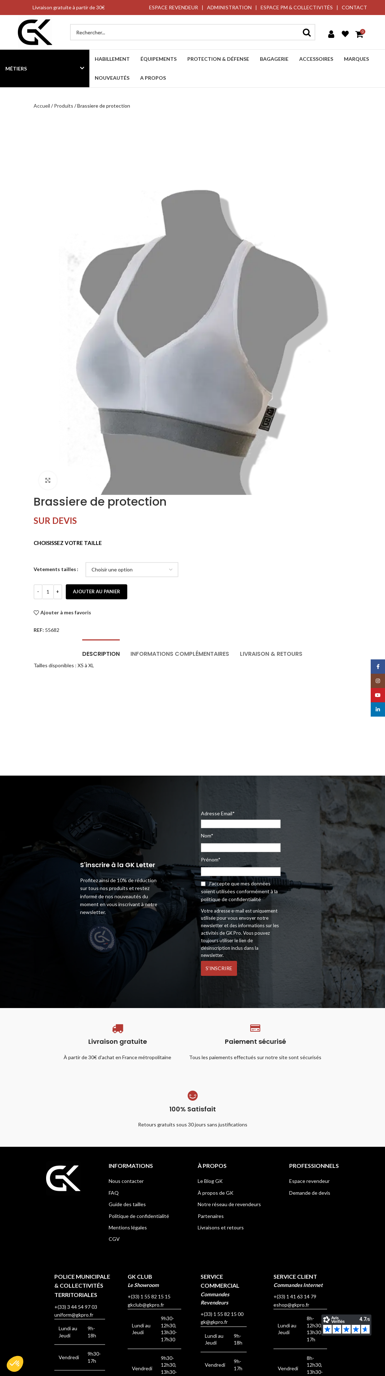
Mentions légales (128, 1227)
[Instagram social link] (378, 681)
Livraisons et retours (221, 1227)
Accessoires (316, 59)
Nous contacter (126, 1181)
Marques (356, 59)
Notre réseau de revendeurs (229, 1204)
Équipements (158, 59)
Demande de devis (309, 1193)
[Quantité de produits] (48, 591)
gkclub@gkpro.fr (146, 1305)
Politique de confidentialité (139, 1216)
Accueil (42, 106)
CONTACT (354, 7)
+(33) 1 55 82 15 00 (222, 1314)
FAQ (114, 1193)
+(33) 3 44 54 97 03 (75, 1307)
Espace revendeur (309, 1181)
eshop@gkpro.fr (291, 1305)
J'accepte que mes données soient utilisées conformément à (239, 891)
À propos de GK (215, 1193)
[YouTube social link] (378, 695)
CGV (114, 1239)
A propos (153, 78)
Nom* (207, 835)
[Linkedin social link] (378, 709)
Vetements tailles (55, 569)
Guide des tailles (127, 1204)
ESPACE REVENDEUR (173, 7)
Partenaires (211, 1216)
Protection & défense (218, 59)
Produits (63, 106)
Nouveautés (112, 78)
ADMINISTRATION (229, 7)
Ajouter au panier (96, 591)
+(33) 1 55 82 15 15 (149, 1296)
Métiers (16, 68)
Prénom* (211, 859)
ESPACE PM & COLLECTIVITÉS (297, 7)
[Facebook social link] (378, 666)
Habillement (112, 59)
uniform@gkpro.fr (73, 1315)
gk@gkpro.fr (214, 1322)
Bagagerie (274, 59)
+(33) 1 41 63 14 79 (294, 1296)
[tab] (101, 650)
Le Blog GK (210, 1181)
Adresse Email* (241, 819)
